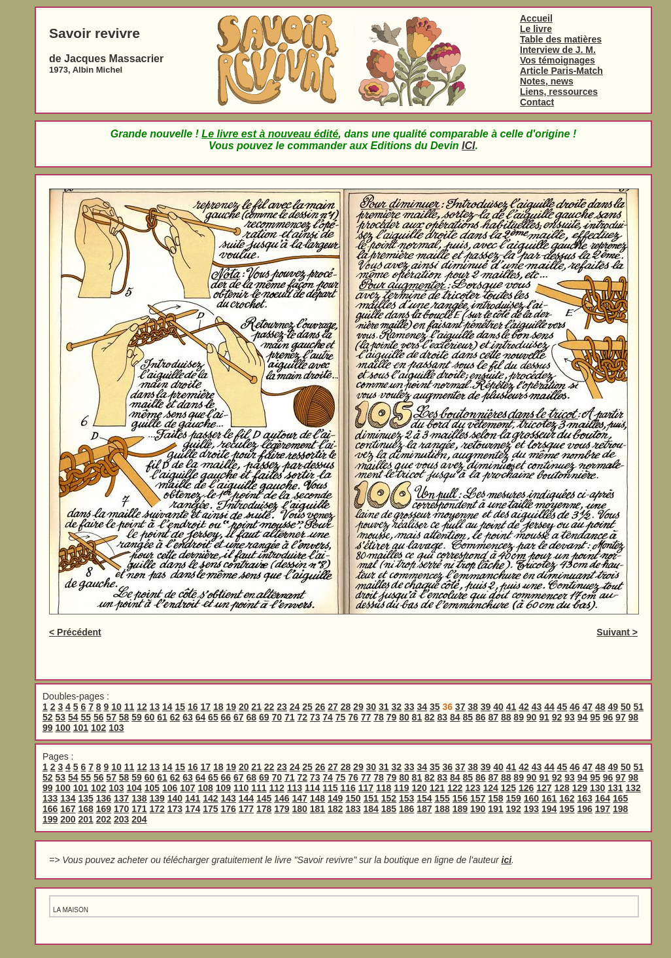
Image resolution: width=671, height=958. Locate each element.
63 (187, 717)
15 (180, 706)
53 (60, 717)
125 (508, 788)
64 (201, 717)
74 (327, 717)
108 (205, 788)
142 (210, 798)
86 (480, 717)
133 (50, 798)
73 (315, 717)
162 (566, 798)
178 (263, 809)
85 (467, 717)
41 (511, 706)
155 (442, 798)
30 (371, 706)
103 (116, 727)
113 (294, 788)
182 (335, 809)
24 (295, 706)
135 (86, 798)
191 (495, 809)
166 (50, 809)
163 (585, 798)
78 (378, 717)
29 (358, 706)
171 (138, 809)
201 (86, 819)
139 (157, 798)
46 (575, 706)
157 (477, 798)
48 (600, 706)
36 (447, 767)
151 (371, 798)
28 (346, 706)
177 (246, 809)
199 (50, 819)
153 (406, 798)
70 (276, 717)
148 (317, 798)
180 (299, 809)
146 (281, 798)
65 (213, 717)
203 (121, 819)
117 (365, 788)
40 (498, 706)
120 (418, 788)
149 (335, 798)
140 (174, 798)
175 (210, 809)
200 (67, 819)
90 (531, 717)
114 (312, 788)
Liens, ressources (559, 91)
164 (602, 798)
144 (246, 798)
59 (136, 717)
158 (495, 798)
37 (460, 706)
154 (424, 798)
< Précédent (75, 632)
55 (85, 717)
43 (537, 706)
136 (103, 798)
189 (460, 809)
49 (613, 706)
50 (626, 706)
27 (333, 706)
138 (138, 798)
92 (557, 717)
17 (205, 706)
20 (244, 706)
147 (299, 798)
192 (513, 809)
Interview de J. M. (558, 49)
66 (226, 717)
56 (99, 717)
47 (588, 706)
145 (263, 798)
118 (383, 788)
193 (531, 809)
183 (352, 809)
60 (150, 717)
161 (549, 798)
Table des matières (561, 39)
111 (258, 788)
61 (162, 717)
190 (477, 809)
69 (264, 717)
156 (460, 798)
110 (241, 788)
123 (472, 788)
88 (506, 717)
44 (549, 706)
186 (406, 809)
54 (73, 717)
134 (67, 798)
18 (218, 706)
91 (544, 717)
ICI (468, 145)
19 (231, 706)
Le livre (536, 29)
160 (531, 798)
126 (526, 788)
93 (569, 717)
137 (121, 798)
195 (566, 809)
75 (341, 717)
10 (116, 706)
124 (490, 788)
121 (437, 788)
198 (620, 809)
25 (307, 706)
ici (507, 860)
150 (352, 798)
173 (174, 809)
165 (620, 798)
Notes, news (547, 81)
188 (442, 809)
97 (620, 717)
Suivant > (617, 632)
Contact (537, 102)
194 (549, 809)
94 (582, 717)
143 (228, 798)
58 (124, 717)
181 (317, 809)
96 (608, 717)
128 (561, 788)
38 (473, 706)
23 (282, 706)
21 (256, 706)
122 (454, 788)
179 (281, 809)
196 (585, 809)
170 (121, 809)
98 (633, 717)
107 (187, 788)
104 (133, 788)
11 (129, 706)
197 (602, 809)
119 (401, 788)
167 (67, 809)
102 (98, 727)
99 (48, 727)
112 (276, 788)
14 (167, 706)
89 (518, 717)
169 (103, 809)
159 (513, 798)
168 (86, 809)
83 (443, 717)
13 (155, 706)
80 (404, 717)
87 (493, 717)
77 (366, 717)
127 (543, 788)
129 (579, 788)
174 (192, 809)
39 (486, 706)
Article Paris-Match (561, 70)
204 (138, 819)
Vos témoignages (557, 60)
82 (429, 717)
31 (384, 706)
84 (455, 717)
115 (329, 788)
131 (615, 788)
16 (193, 706)
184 (371, 809)
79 (392, 717)
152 (388, 798)
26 (320, 706)
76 (353, 717)
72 (302, 717)
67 (238, 717)
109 (223, 788)
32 (397, 706)
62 (175, 717)
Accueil (536, 18)
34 (422, 706)
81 (417, 717)
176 (228, 809)
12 (142, 706)
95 (595, 717)
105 (152, 788)
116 (347, 788)
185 (388, 809)
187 (424, 809)
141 (192, 798)
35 (435, 706)
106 (169, 788)
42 (524, 706)
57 (111, 717)
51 (638, 706)
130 (597, 788)
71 (289, 717)
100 (62, 727)
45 (562, 706)
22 (269, 706)
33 (409, 706)
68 (252, 717)
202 (103, 819)
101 (80, 727)
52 (48, 717)
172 (157, 809)
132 (632, 788)
